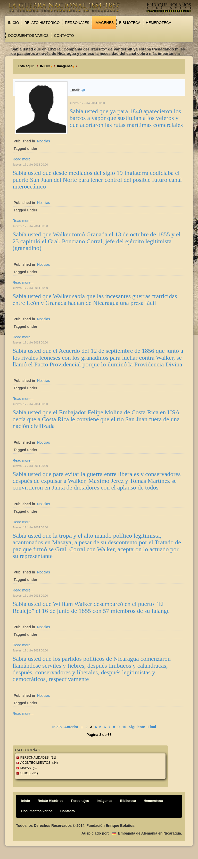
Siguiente (137, 727)
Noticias (43, 141)
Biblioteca (129, 23)
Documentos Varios (28, 35)
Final (152, 727)
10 (124, 727)
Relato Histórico (42, 23)
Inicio (13, 23)
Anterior (71, 727)
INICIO (45, 66)
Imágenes (104, 23)
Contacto (64, 35)
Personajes (77, 23)
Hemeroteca (158, 23)
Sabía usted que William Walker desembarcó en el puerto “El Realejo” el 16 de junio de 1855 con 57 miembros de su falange (91, 607)
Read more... (23, 159)
